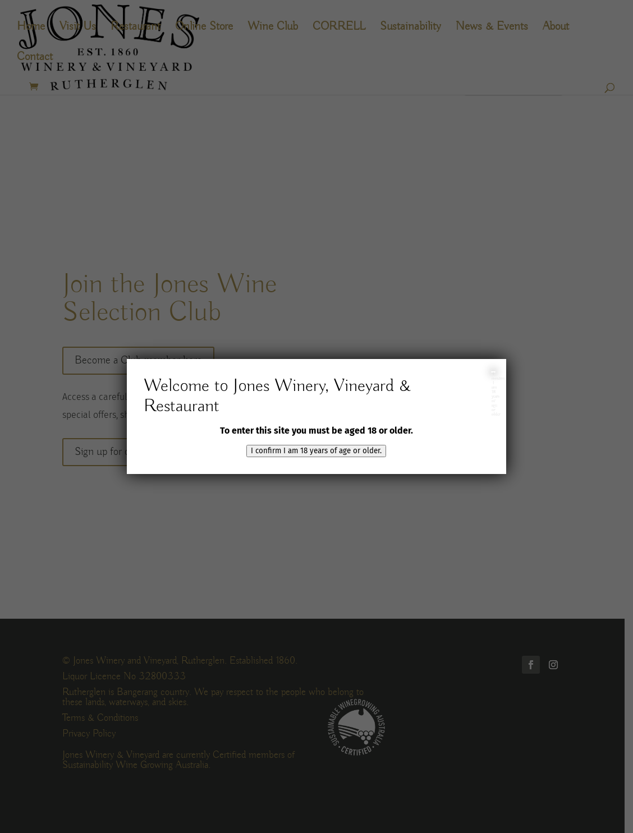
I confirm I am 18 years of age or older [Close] (494, 371)
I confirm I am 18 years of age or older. (316, 451)
